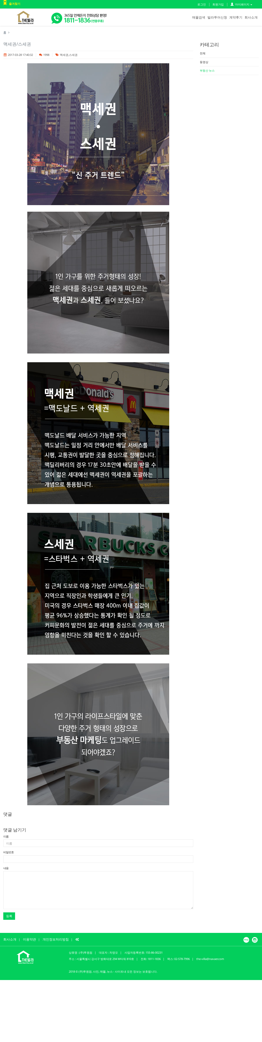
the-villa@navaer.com (210, 959)
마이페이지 (241, 4)
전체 (202, 53)
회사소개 (251, 17)
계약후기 (235, 17)
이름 (6, 836)
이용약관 (29, 939)
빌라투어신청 (217, 17)
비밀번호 (8, 852)
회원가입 (218, 4)
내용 (6, 868)
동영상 (204, 62)
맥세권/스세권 (17, 44)
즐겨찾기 (14, 4)
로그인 (201, 4)
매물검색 (198, 17)
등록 (9, 916)
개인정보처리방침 (56, 939)
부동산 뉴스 (207, 70)
